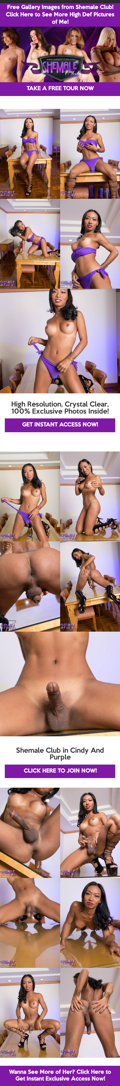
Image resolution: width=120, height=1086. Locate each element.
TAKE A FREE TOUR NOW (60, 88)
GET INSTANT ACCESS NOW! (60, 425)
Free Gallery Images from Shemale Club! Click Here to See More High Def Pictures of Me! (60, 15)
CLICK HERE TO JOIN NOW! (60, 771)
